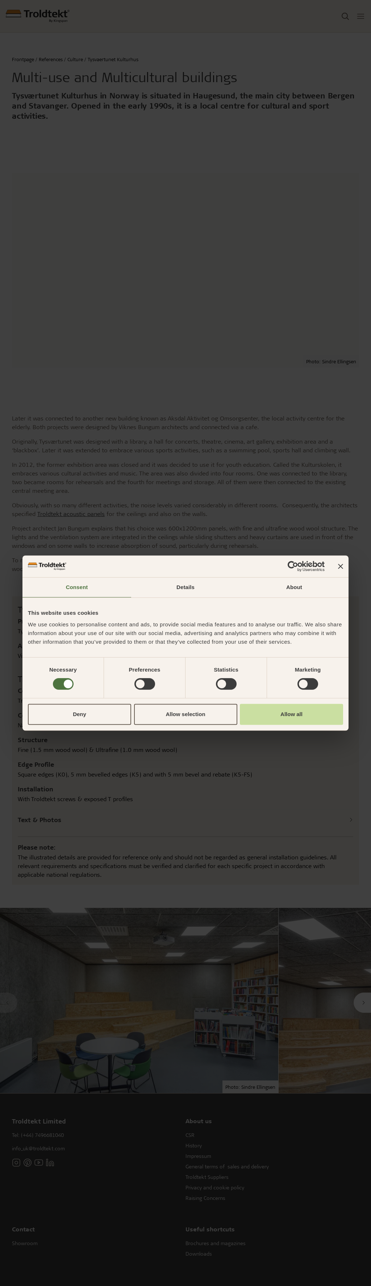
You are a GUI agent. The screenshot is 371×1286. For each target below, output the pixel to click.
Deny (79, 714)
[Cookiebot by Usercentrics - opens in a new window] (293, 566)
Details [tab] (185, 587)
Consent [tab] (77, 587)
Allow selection (185, 714)
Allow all (291, 714)
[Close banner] (340, 566)
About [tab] (294, 587)
